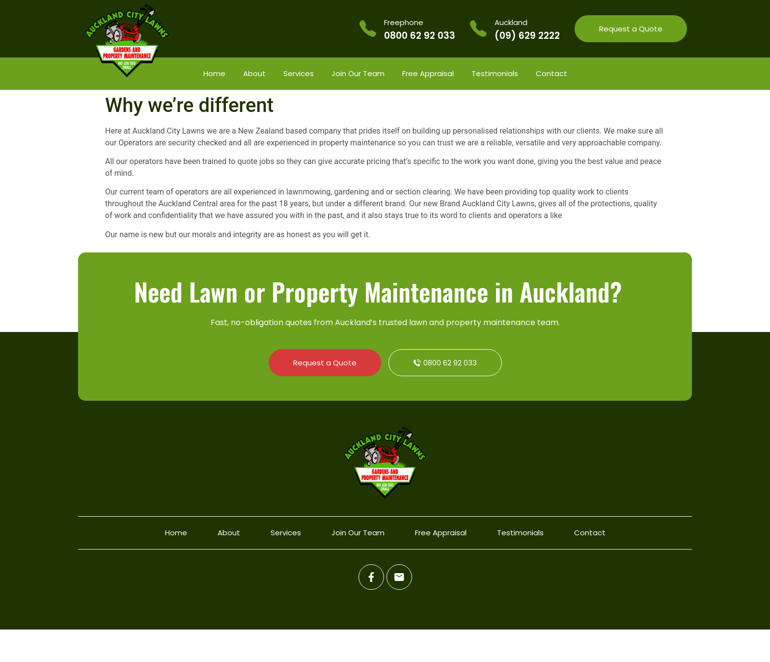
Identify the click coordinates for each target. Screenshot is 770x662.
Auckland (511, 22)
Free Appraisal (428, 73)
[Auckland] (478, 28)
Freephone (403, 22)
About (254, 73)
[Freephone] (367, 28)
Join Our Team (358, 73)
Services (298, 73)
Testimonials (494, 73)
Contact (551, 73)
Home (214, 73)
